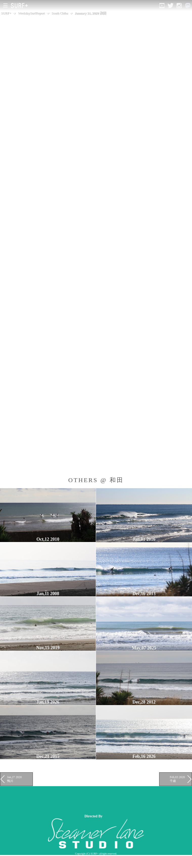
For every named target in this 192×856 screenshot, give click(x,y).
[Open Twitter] (170, 5)
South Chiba (59, 13)
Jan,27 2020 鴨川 (14, 778)
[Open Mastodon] (188, 5)
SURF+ (6, 13)
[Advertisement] (92, 800)
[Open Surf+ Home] (20, 5)
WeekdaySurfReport (31, 13)
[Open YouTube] (162, 5)
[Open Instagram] (179, 5)
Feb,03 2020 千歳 (177, 778)
